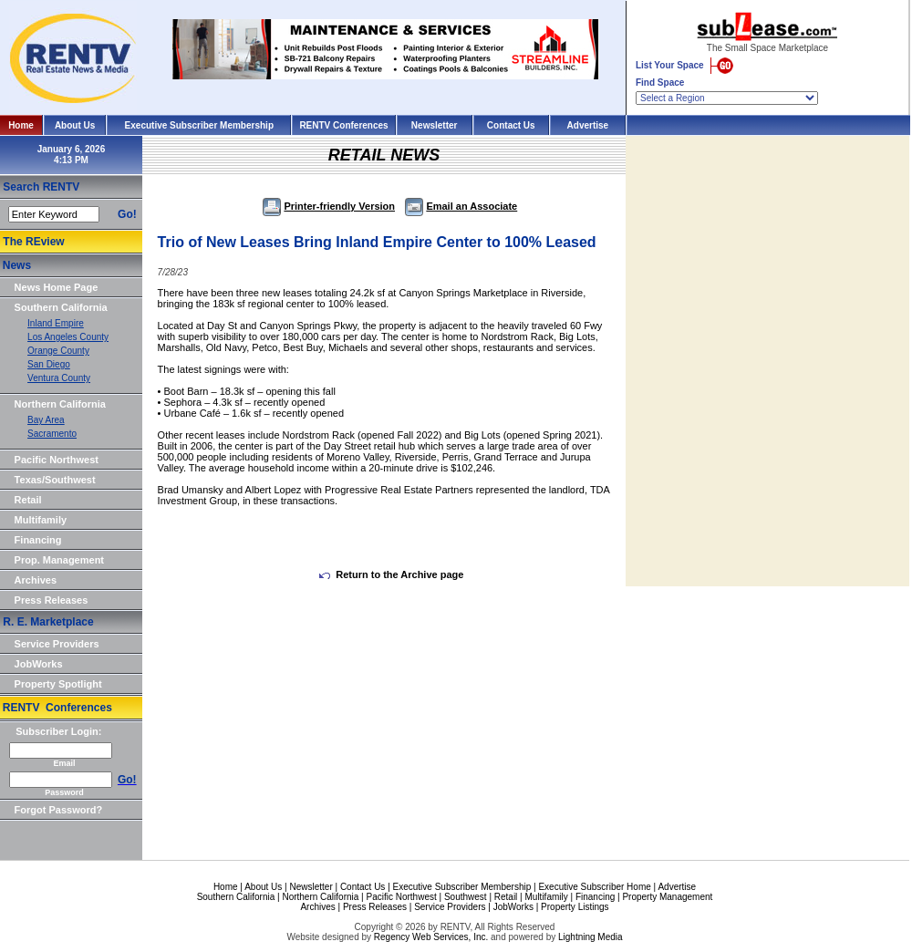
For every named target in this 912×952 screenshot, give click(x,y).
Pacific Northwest (56, 459)
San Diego (48, 364)
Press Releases (51, 600)
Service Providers (57, 643)
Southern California (61, 307)
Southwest (465, 897)
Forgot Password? (59, 809)
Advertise (588, 125)
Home (21, 125)
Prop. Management (59, 559)
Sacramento (52, 434)
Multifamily (41, 519)
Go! (127, 214)
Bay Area (46, 420)
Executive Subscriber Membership (199, 125)
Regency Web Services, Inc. (431, 937)
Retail (28, 499)
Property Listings (574, 907)
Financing (38, 539)
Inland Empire (55, 323)
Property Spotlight (58, 683)
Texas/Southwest (55, 479)
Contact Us (511, 125)
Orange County (58, 351)
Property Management (667, 897)
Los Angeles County (68, 337)
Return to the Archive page (391, 574)
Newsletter (434, 125)
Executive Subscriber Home (594, 887)
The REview (33, 241)
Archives (36, 579)
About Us (75, 125)
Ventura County (58, 378)
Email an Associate (461, 206)
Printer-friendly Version (329, 206)
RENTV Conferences (343, 125)
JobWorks (39, 663)
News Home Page (56, 287)
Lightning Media (590, 937)
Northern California (60, 403)
